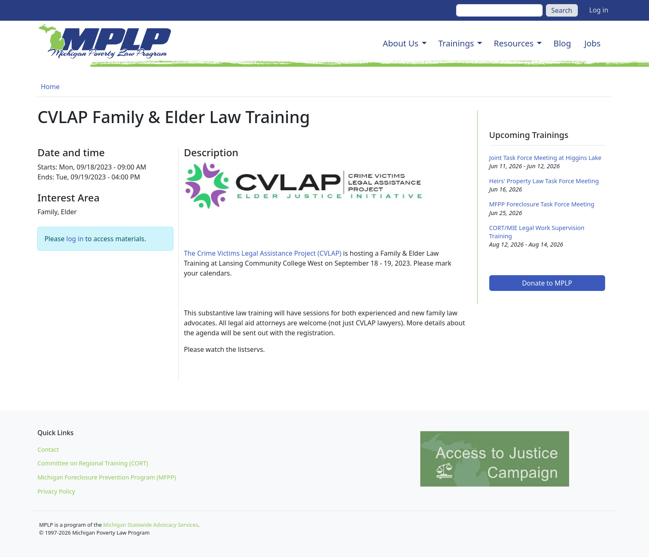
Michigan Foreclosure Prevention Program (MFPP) (106, 477)
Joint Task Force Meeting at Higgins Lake (545, 158)
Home (50, 86)
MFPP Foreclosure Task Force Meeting (541, 204)
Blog (562, 43)
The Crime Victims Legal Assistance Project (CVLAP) (262, 253)
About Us (400, 43)
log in (75, 238)
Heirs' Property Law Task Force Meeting (544, 181)
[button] (424, 43)
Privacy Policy (56, 491)
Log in (598, 10)
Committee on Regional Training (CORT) (92, 463)
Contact (48, 449)
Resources (514, 43)
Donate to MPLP (547, 283)
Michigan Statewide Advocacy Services (150, 524)
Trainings (456, 43)
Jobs (592, 43)
